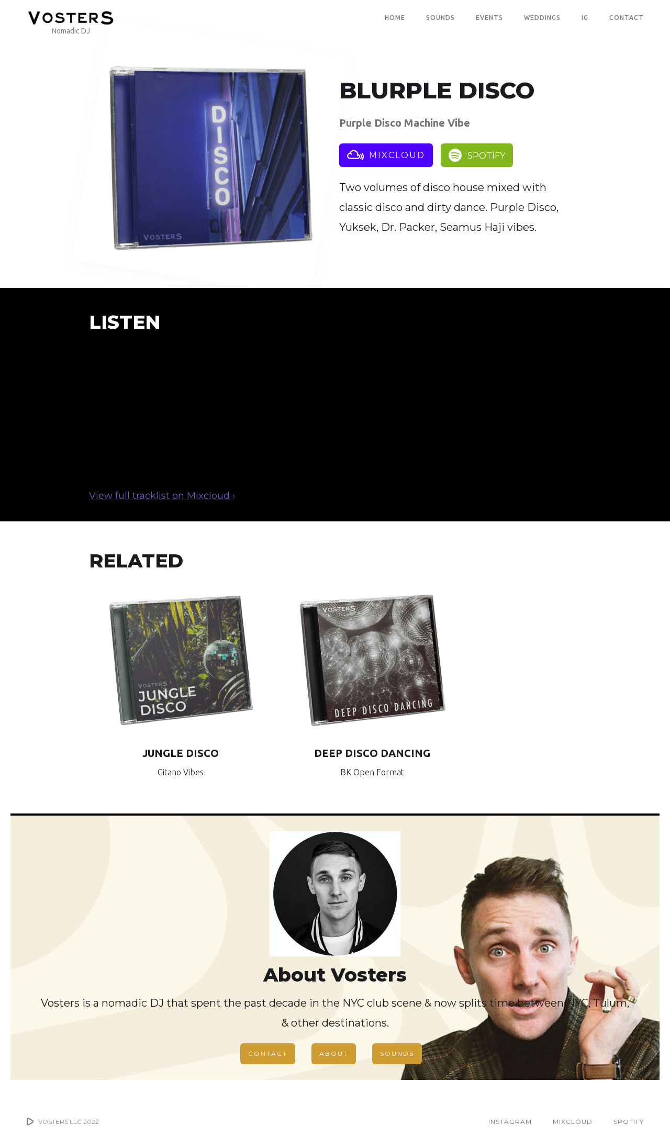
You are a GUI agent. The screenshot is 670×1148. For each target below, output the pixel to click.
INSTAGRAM (510, 1121)
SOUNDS (440, 17)
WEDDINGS (542, 17)
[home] (70, 17)
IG (585, 17)
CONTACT (626, 17)
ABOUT (333, 1053)
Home (395, 17)
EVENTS (489, 17)
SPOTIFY (628, 1121)
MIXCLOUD (573, 1121)
